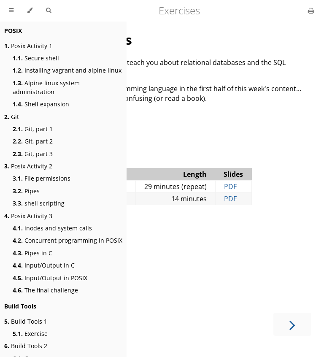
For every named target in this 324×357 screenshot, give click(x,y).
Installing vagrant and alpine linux (67, 70)
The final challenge (45, 290)
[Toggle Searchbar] (48, 10)
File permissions (41, 178)
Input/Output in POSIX (50, 278)
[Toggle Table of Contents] (11, 10)
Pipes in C (32, 253)
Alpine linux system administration (46, 87)
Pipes (26, 191)
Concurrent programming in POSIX (67, 240)
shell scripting (39, 203)
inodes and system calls (52, 228)
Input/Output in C (44, 265)
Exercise (30, 334)
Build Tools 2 (25, 346)
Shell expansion (41, 104)
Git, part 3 (33, 154)
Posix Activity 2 (28, 166)
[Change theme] (29, 10)
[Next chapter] (292, 324)
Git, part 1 (33, 129)
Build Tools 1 (25, 321)
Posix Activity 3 (28, 216)
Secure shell (36, 58)
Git (11, 117)
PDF (230, 186)
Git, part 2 (33, 141)
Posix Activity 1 (28, 46)
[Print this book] (311, 10)
